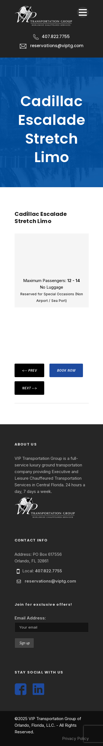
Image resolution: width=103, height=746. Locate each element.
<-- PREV (29, 370)
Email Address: (30, 618)
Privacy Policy (75, 738)
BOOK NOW (66, 370)
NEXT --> (29, 388)
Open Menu (83, 12)
